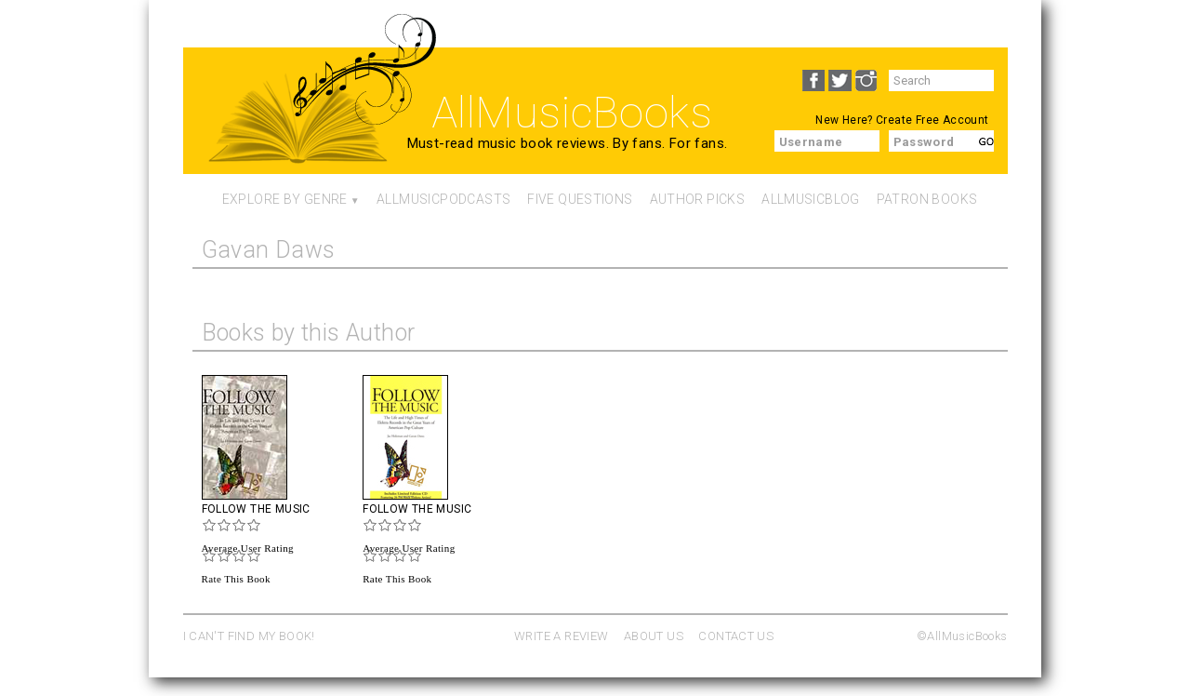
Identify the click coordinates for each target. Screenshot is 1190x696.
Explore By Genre (285, 199)
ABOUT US (653, 636)
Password (924, 142)
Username (811, 142)
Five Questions (579, 199)
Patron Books (927, 199)
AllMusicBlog (810, 199)
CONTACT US (736, 636)
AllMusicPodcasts (443, 199)
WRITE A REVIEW (561, 636)
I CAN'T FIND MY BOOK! (249, 636)
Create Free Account (932, 120)
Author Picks (698, 199)
